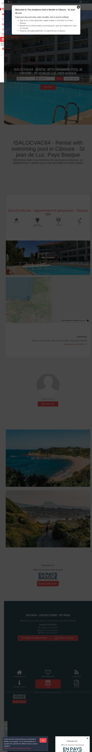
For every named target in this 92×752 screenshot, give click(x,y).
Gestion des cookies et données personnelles (17, 748)
